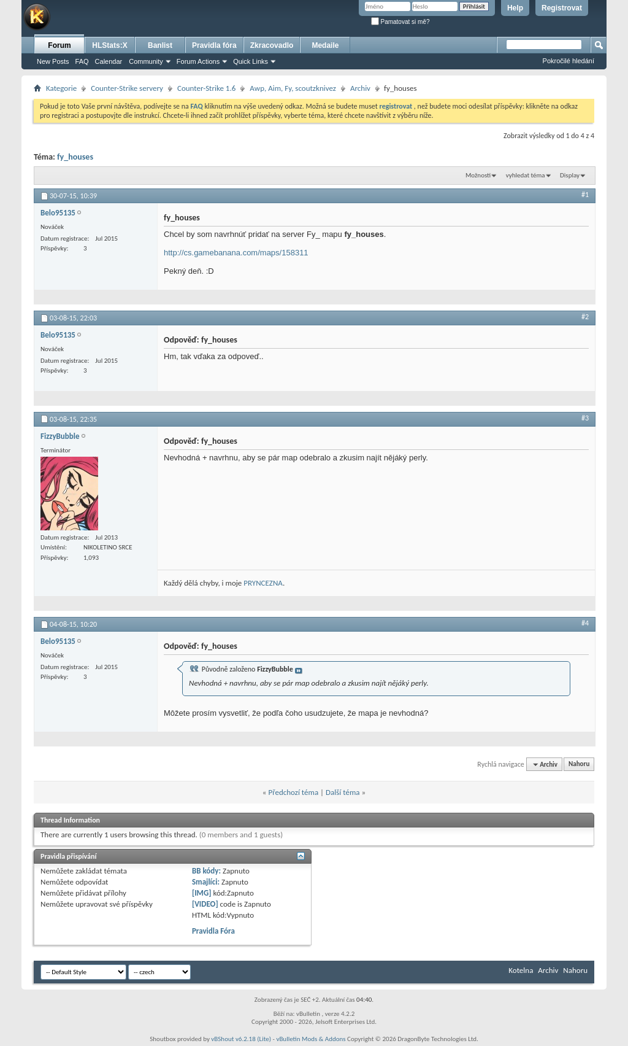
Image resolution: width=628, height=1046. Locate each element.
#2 (585, 316)
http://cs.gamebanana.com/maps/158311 (236, 252)
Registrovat (562, 8)
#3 (585, 418)
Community (146, 61)
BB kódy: (206, 870)
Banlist (160, 45)
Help (515, 8)
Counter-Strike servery (127, 88)
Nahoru (579, 765)
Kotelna (520, 970)
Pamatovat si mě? (400, 21)
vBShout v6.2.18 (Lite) (241, 1039)
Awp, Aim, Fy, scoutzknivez (293, 88)
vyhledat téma (525, 175)
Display (570, 175)
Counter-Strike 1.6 (206, 88)
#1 (585, 194)
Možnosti (478, 175)
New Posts (53, 61)
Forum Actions (198, 61)
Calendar (109, 61)
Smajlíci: (206, 881)
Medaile (325, 45)
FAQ (82, 61)
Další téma (343, 792)
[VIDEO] (205, 903)
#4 (585, 623)
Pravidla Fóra (213, 931)
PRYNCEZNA (263, 582)
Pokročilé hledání (568, 60)
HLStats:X (109, 45)
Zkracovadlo (272, 45)
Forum (59, 45)
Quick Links (250, 61)
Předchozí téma (293, 792)
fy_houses (75, 157)
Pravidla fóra (214, 45)
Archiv (360, 88)
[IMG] (202, 892)
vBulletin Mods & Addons (310, 1039)
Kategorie (61, 88)
